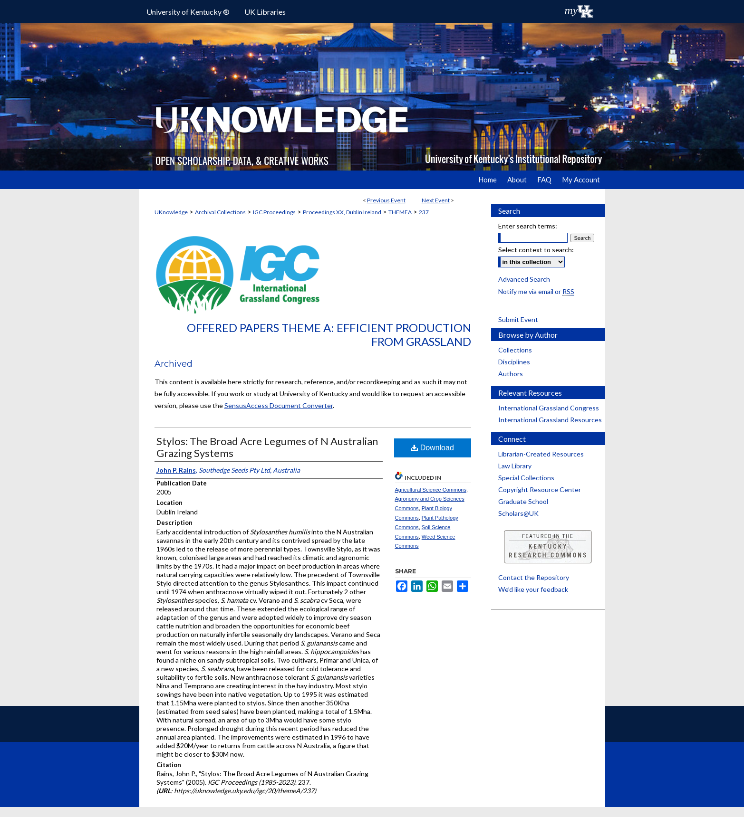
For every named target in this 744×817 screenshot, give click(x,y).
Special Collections (526, 478)
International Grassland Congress (548, 408)
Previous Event (386, 200)
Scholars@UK (518, 513)
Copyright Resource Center (539, 489)
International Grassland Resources (550, 420)
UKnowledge (171, 212)
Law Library (514, 466)
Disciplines (514, 362)
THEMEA (400, 212)
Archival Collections (220, 212)
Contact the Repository (533, 577)
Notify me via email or (536, 291)
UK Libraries (265, 11)
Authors (510, 374)
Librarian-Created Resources (541, 454)
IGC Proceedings (274, 212)
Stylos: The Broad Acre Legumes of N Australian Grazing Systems (267, 447)
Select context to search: (536, 250)
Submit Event (518, 319)
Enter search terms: (527, 226)
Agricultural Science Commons (430, 490)
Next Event (436, 200)
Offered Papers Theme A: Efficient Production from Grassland (329, 334)
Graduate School (523, 501)
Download (432, 448)
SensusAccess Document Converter (278, 405)
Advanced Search (524, 279)
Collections (515, 350)
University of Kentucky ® (188, 11)
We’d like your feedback (533, 589)
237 (424, 212)
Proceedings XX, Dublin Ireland (342, 212)
